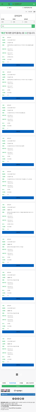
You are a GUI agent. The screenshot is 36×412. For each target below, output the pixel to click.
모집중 (14, 19)
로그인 (9, 8)
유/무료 (2, 19)
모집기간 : (4, 49)
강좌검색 (26, 19)
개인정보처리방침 (12, 383)
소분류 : (4, 42)
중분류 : (4, 40)
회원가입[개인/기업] (27, 8)
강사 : (3, 57)
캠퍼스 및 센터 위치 (30, 383)
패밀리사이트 (18, 395)
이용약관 (4, 383)
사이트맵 (21, 383)
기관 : (3, 37)
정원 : (3, 62)
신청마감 (18, 65)
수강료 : (4, 59)
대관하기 (18, 386)
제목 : (3, 45)
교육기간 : (4, 53)
